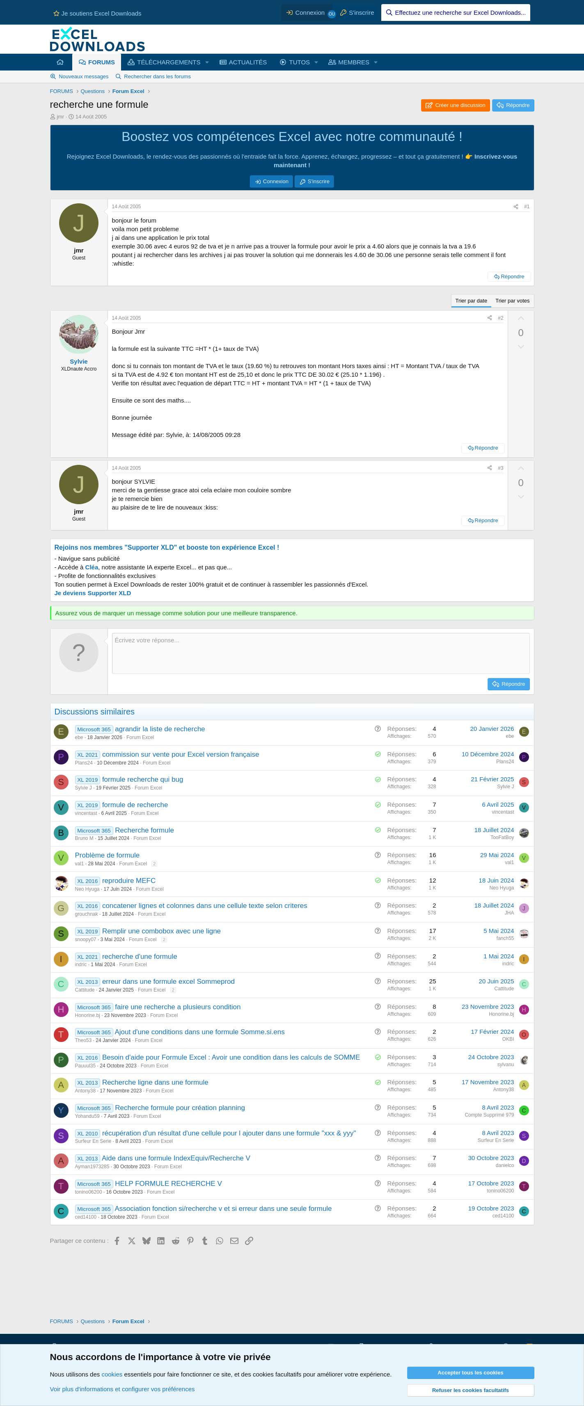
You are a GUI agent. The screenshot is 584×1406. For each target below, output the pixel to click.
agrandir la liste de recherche (160, 729)
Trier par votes (512, 301)
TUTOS (299, 62)
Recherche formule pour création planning (180, 1108)
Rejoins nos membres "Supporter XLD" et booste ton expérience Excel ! (167, 547)
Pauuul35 (85, 1066)
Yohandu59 (87, 1116)
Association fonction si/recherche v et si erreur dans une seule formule (223, 1209)
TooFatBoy (502, 837)
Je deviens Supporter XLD (93, 592)
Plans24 (84, 763)
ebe (79, 737)
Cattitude (85, 990)
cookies (111, 1374)
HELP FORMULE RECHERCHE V (168, 1184)
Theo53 (83, 1040)
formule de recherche (135, 805)
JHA (509, 913)
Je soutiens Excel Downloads (97, 13)
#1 (526, 206)
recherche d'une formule (139, 956)
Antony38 (85, 1091)
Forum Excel (140, 737)
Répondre (512, 276)
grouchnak (86, 914)
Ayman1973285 (92, 1166)
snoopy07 (85, 939)
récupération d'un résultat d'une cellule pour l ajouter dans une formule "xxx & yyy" (229, 1133)
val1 (79, 864)
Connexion (276, 181)
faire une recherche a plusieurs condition (177, 1007)
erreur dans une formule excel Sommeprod (168, 981)
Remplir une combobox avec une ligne (161, 931)
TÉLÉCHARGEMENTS (168, 62)
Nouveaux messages (83, 76)
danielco (505, 1165)
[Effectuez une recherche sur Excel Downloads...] (455, 12)
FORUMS (101, 62)
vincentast (86, 813)
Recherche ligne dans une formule (155, 1082)
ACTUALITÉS (248, 62)
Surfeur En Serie (93, 1141)
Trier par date (472, 301)
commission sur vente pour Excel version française (180, 754)
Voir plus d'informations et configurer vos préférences (122, 1389)
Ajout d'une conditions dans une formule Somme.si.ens (199, 1032)
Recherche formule (144, 830)
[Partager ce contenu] (516, 207)
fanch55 (505, 938)
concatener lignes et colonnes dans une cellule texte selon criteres (204, 906)
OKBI (508, 1039)
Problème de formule (107, 855)
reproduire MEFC (129, 881)
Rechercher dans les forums (157, 76)
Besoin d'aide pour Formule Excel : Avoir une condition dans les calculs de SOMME (231, 1057)
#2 (500, 318)
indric (81, 964)
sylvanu (505, 1064)
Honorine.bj (87, 1015)
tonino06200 (88, 1192)
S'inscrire (319, 181)
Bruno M (84, 838)
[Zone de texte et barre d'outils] (321, 653)
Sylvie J (83, 788)
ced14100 (86, 1217)
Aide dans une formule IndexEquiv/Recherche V (176, 1158)
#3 (500, 468)
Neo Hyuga (87, 889)
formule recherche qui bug (142, 779)
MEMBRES (353, 62)
